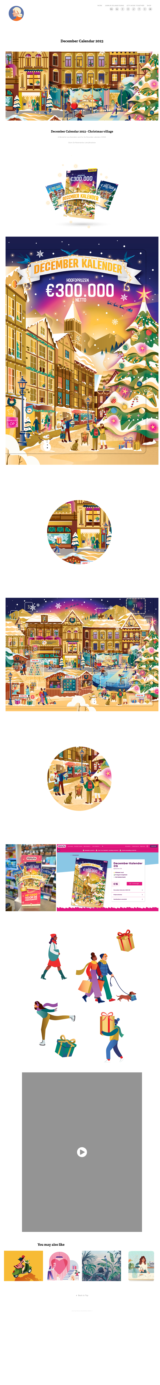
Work (99, 5)
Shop (149, 5)
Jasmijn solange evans (114, 5)
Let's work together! (135, 5)
